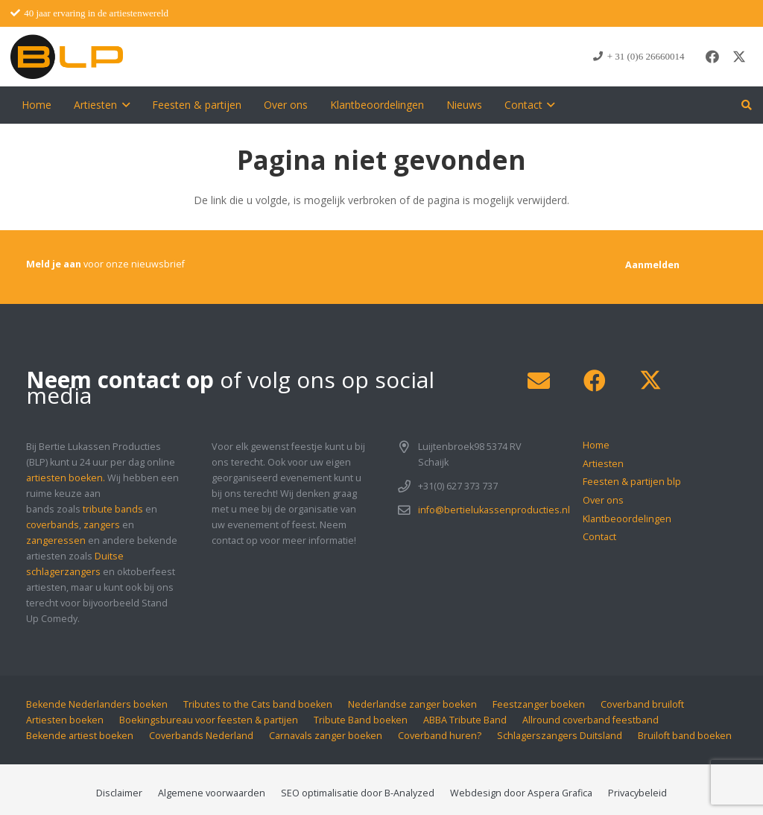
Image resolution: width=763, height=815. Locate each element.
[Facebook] (712, 56)
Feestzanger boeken (539, 704)
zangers (101, 525)
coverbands (52, 525)
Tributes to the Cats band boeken (257, 704)
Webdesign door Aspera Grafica (521, 793)
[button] (123, 105)
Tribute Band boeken (361, 720)
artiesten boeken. (65, 478)
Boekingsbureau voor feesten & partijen (208, 720)
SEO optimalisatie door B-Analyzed (357, 793)
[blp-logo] (66, 56)
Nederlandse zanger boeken (412, 704)
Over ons (603, 500)
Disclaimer (119, 793)
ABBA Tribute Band (465, 720)
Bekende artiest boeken (79, 735)
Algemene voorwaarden (211, 793)
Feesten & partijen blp (632, 481)
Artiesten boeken (65, 720)
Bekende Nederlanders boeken (97, 704)
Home (596, 445)
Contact (599, 536)
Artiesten (603, 463)
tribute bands (113, 509)
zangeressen (56, 540)
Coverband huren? (439, 735)
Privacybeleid (637, 793)
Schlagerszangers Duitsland (559, 735)
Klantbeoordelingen (627, 519)
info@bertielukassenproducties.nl (494, 510)
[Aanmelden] (652, 264)
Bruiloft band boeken (685, 735)
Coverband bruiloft (642, 704)
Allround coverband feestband (590, 720)
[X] (739, 56)
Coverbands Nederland (201, 735)
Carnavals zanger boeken (325, 735)
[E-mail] (538, 381)
